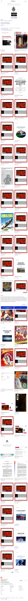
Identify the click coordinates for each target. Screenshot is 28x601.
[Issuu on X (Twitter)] (6, 599)
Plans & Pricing (2, 588)
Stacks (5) (11, 26)
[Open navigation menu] (1, 1)
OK (20, 307)
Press (1, 589)
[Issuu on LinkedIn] (4, 599)
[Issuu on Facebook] (2, 599)
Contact (2, 592)
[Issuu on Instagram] (8, 599)
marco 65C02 (3, 72)
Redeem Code (20, 588)
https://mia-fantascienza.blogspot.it (7, 20)
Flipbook (11, 588)
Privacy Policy (19, 299)
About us (2, 585)
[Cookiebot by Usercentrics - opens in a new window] (23, 292)
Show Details (23, 304)
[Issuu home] (13, 1)
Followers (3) (17, 26)
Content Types (11, 585)
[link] (25, 1)
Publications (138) (4, 26)
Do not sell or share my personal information (7, 307)
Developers (20, 585)
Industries (11, 589)
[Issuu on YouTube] (11, 599)
